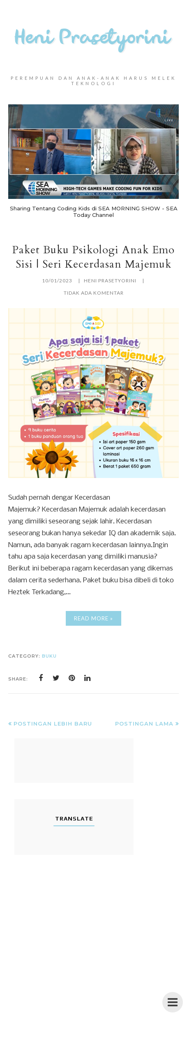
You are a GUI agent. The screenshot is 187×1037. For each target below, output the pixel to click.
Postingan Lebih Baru (53, 723)
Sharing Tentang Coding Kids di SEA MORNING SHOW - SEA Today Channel (94, 211)
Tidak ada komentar (94, 293)
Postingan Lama (144, 723)
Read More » (93, 618)
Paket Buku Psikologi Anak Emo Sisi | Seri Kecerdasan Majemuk (93, 257)
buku (49, 656)
